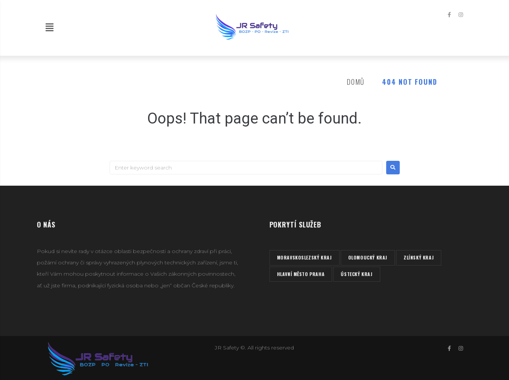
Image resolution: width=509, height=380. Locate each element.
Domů (356, 82)
